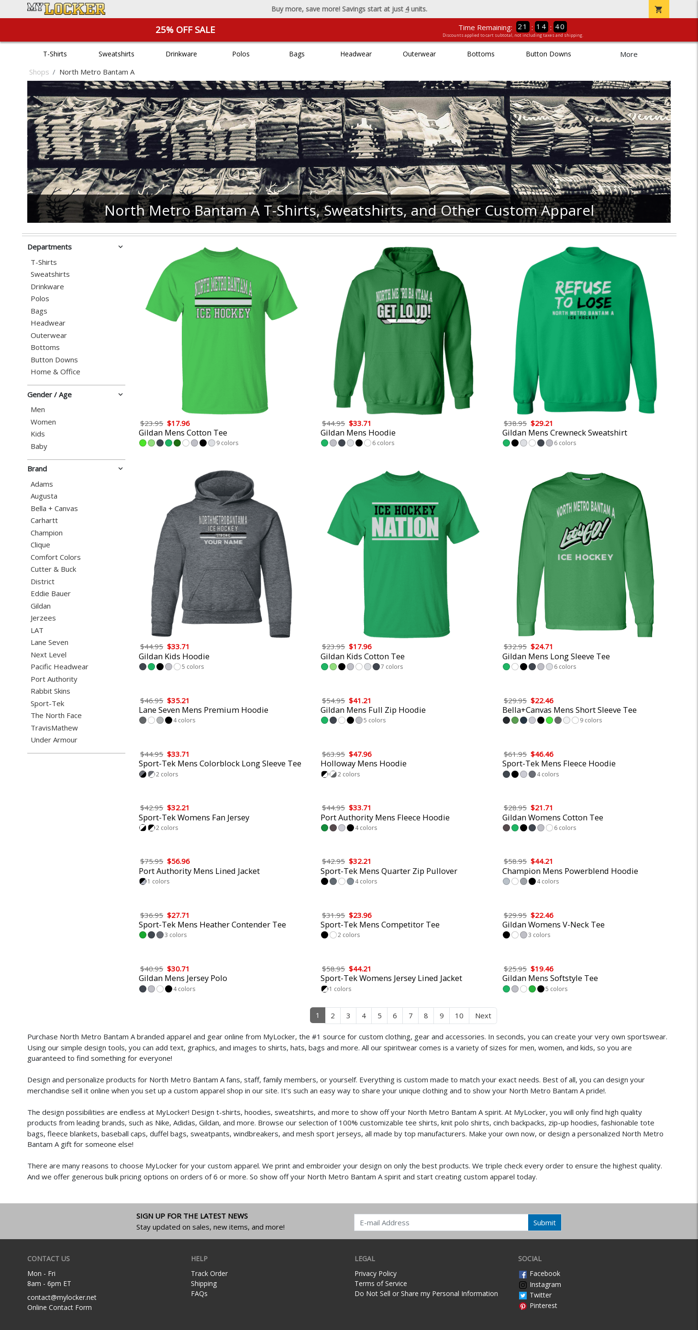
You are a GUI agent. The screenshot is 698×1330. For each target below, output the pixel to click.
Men (38, 409)
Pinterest (537, 1305)
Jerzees (43, 618)
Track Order (209, 1273)
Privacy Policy (376, 1273)
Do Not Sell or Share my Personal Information (426, 1293)
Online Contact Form (59, 1307)
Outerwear (419, 53)
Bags (297, 53)
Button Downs (548, 53)
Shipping (204, 1283)
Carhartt (44, 520)
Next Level (48, 655)
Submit (544, 1222)
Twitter (535, 1294)
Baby (39, 446)
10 (459, 1015)
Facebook (539, 1273)
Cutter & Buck (53, 569)
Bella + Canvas (54, 508)
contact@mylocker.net (62, 1297)
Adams (42, 484)
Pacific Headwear (60, 667)
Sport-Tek (47, 703)
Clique (40, 545)
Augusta (44, 496)
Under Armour (54, 740)
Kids (38, 434)
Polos (241, 53)
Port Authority (54, 679)
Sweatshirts (116, 53)
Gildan (41, 606)
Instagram (539, 1284)
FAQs (199, 1293)
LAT (37, 630)
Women (43, 422)
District (43, 582)
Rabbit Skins (50, 691)
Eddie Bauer (51, 593)
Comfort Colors (56, 557)
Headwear (356, 53)
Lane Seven (49, 642)
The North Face (56, 715)
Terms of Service (381, 1283)
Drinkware (181, 53)
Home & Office (55, 372)
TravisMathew (54, 728)
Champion (47, 533)
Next (483, 1015)
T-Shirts (55, 53)
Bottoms (481, 53)
